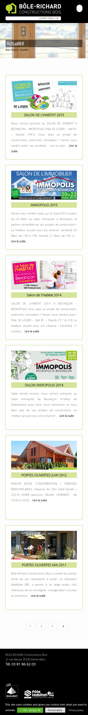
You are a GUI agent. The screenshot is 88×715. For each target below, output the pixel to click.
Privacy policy (76, 710)
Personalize (55, 710)
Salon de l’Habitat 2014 (44, 295)
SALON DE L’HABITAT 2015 (44, 115)
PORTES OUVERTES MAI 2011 (44, 565)
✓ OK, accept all (30, 710)
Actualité (24, 49)
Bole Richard (12, 49)
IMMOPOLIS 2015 (44, 205)
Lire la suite (18, 241)
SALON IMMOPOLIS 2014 (44, 385)
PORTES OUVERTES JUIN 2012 (44, 475)
